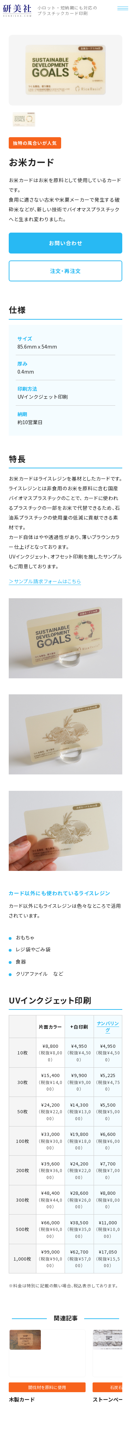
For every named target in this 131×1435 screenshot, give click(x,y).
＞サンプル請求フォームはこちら (45, 581)
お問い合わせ (65, 243)
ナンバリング (108, 1027)
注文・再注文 (65, 270)
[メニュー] (120, 15)
